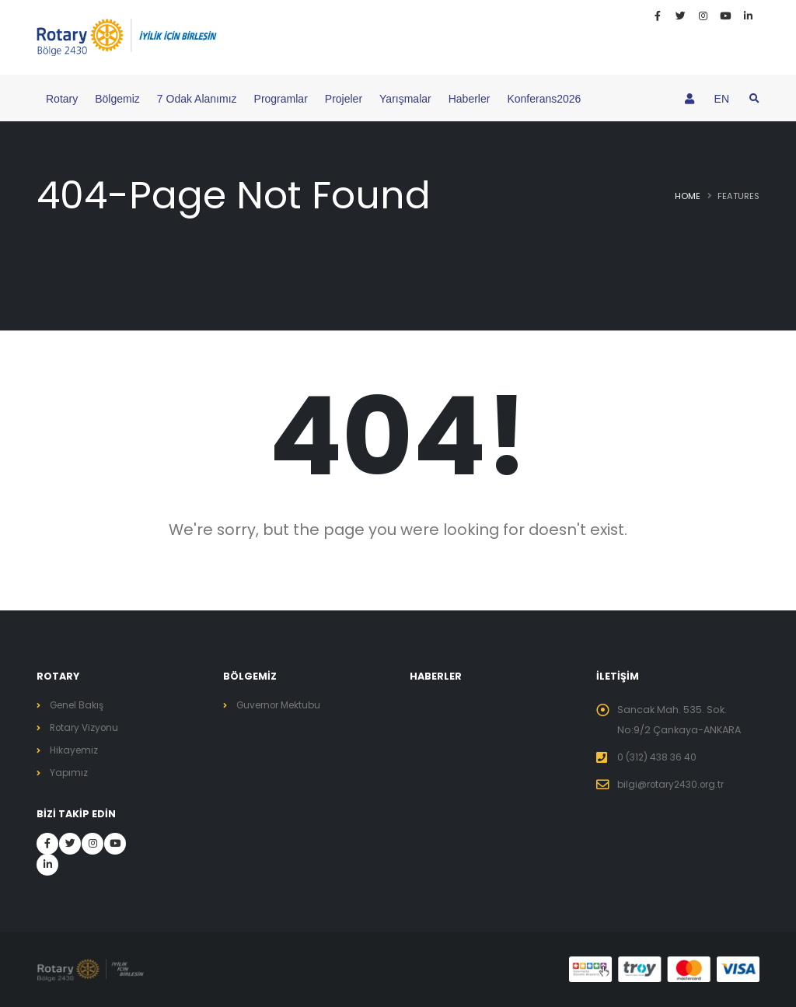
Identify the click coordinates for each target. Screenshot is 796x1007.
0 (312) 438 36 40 (658, 757)
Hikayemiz (75, 750)
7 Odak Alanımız (197, 99)
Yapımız (69, 772)
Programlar (281, 99)
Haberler (470, 99)
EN (721, 99)
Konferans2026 (544, 99)
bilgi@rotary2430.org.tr (675, 784)
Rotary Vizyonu (87, 727)
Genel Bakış (79, 705)
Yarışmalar (405, 99)
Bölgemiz (117, 99)
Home (687, 196)
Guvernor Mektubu (282, 705)
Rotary (62, 99)
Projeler (343, 99)
